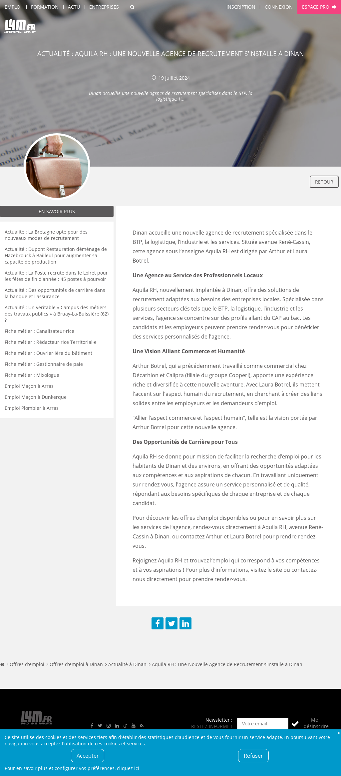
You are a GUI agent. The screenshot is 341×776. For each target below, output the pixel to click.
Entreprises (104, 7)
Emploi (13, 7)
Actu (74, 7)
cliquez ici (128, 768)
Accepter (88, 755)
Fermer (338, 732)
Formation (45, 7)
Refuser (253, 755)
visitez (266, 569)
